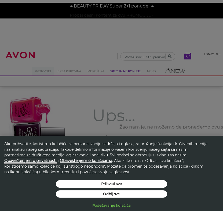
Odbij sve (111, 194)
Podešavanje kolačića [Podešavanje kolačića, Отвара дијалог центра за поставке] (111, 205)
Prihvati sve (111, 184)
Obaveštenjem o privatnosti (30, 160)
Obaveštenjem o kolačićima (86, 160)
